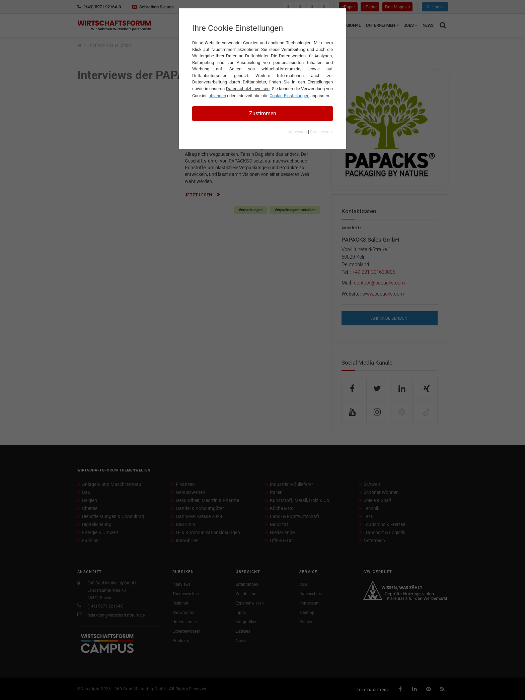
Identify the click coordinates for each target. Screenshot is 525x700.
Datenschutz (321, 132)
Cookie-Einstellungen (289, 95)
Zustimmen (262, 113)
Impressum (297, 132)
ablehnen (217, 95)
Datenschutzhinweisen (248, 88)
